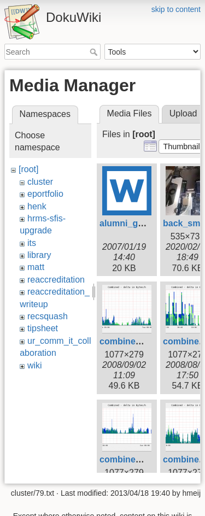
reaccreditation (56, 279)
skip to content (176, 9)
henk (36, 206)
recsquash (47, 316)
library (39, 255)
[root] (28, 169)
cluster (40, 181)
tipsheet (42, 328)
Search (95, 52)
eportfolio (45, 193)
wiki (34, 365)
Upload (183, 113)
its (31, 243)
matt (35, 267)
